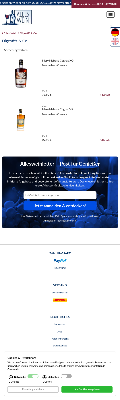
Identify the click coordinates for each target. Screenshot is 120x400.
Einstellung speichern (33, 389)
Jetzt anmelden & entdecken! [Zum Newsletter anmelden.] (60, 205)
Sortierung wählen (17, 50)
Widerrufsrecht (60, 338)
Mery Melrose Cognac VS (57, 109)
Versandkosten (60, 292)
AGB (60, 331)
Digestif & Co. (29, 33)
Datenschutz (60, 345)
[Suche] (111, 27)
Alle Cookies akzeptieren (87, 389)
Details (106, 94)
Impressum (60, 324)
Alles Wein (10, 33)
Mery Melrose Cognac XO (57, 60)
